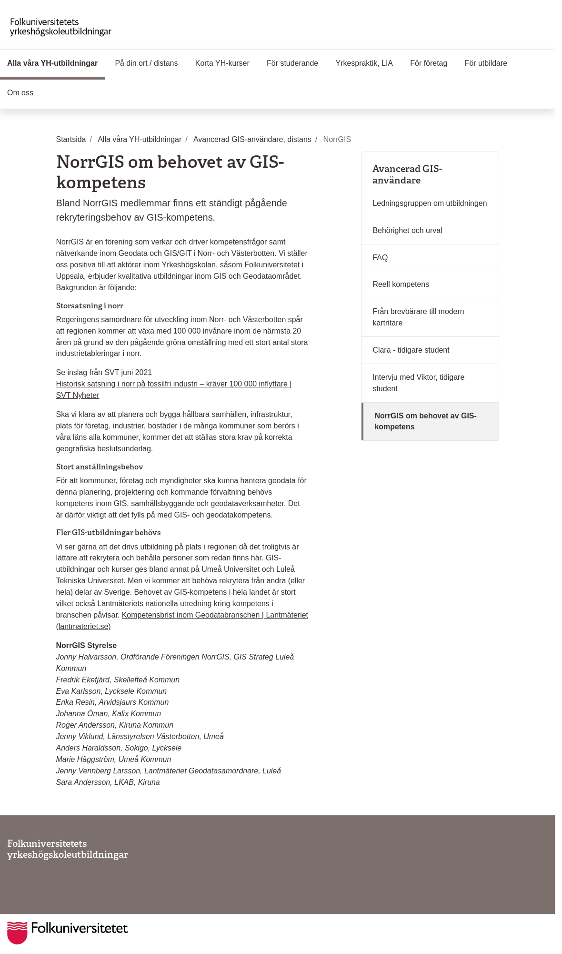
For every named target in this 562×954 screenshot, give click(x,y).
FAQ (380, 258)
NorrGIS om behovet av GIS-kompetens (425, 421)
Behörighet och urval (407, 230)
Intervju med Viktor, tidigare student (418, 383)
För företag (428, 63)
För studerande (292, 63)
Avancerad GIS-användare (407, 174)
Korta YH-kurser (222, 63)
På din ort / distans (146, 63)
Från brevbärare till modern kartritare (418, 317)
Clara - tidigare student (410, 350)
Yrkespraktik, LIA (364, 63)
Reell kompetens (400, 284)
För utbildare (486, 63)
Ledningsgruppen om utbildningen (429, 203)
